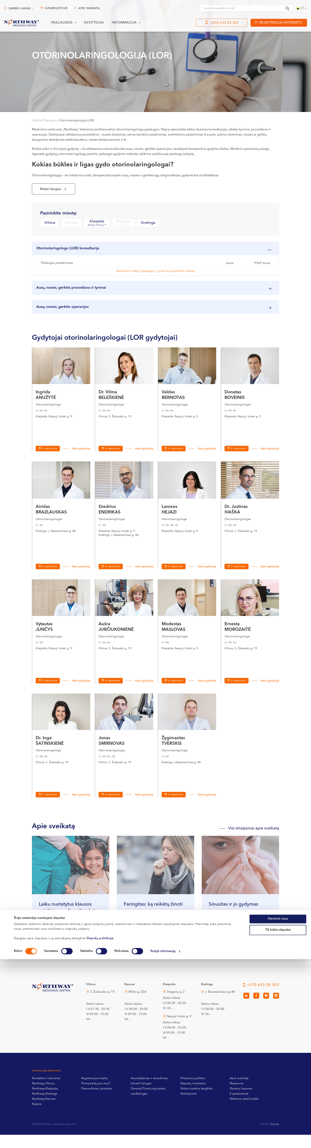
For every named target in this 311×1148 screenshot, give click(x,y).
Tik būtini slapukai (278, 1118)
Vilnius (49, 225)
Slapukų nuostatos (193, 1096)
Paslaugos (62, 22)
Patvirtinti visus (278, 1107)
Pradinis (37, 120)
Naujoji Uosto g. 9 (179, 1029)
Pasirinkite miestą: (58, 215)
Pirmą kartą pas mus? (95, 1096)
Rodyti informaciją (163, 1140)
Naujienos (237, 1096)
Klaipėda (97, 225)
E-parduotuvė (56, 8)
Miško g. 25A (138, 1005)
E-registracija (49, 462)
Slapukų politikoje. (100, 1127)
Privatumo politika (192, 1091)
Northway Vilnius (43, 1096)
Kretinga (148, 225)
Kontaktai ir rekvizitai (46, 1091)
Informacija (124, 22)
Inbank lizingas (141, 1096)
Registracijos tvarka (94, 1091)
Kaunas (72, 225)
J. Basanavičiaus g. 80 (220, 1005)
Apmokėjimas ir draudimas (149, 1091)
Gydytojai (94, 22)
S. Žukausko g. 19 (102, 1005)
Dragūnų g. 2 (176, 1005)
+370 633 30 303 (224, 23)
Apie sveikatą (89, 8)
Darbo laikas (20, 8)
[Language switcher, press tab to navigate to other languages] (302, 8)
